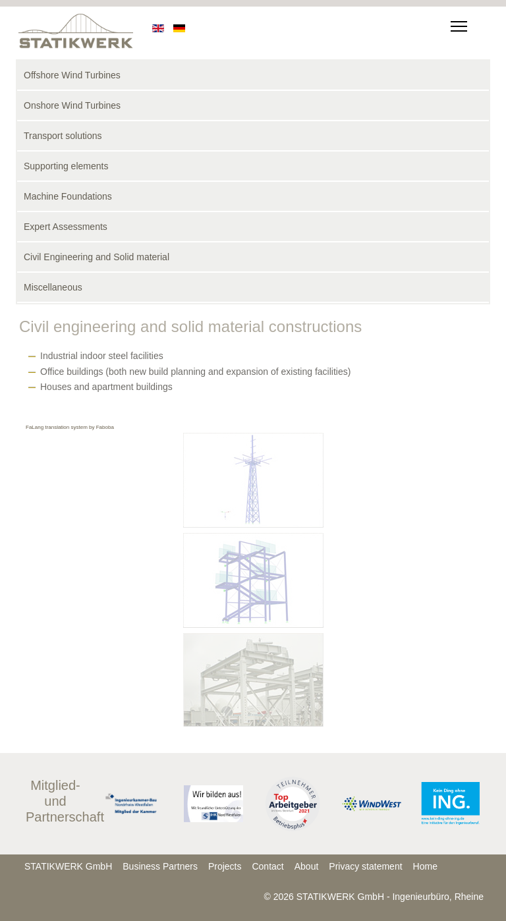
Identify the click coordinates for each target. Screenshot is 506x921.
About (307, 866)
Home (425, 866)
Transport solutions (63, 135)
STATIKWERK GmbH (68, 866)
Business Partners (160, 866)
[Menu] (456, 26)
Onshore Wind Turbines (72, 105)
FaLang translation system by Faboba (70, 427)
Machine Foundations (68, 196)
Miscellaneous (53, 287)
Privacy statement (365, 866)
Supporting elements (66, 166)
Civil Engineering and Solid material (96, 257)
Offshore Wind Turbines (72, 75)
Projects (225, 866)
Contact (267, 866)
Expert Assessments (65, 226)
